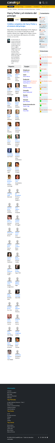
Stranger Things (19, 6)
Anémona (43, 103)
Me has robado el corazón (46, 63)
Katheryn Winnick (11, 432)
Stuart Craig (26, 106)
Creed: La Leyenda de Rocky (13, 405)
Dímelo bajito (43, 69)
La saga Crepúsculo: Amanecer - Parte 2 (15, 402)
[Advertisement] (39, 49)
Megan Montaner (11, 426)
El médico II (36, 6)
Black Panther (10, 404)
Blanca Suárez (10, 430)
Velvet (8, 418)
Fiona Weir (26, 110)
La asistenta (28, 6)
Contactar (9, 390)
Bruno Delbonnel (27, 92)
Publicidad (9, 397)
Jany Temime (26, 101)
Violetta (9, 420)
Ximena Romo (10, 425)
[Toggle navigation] (46, 2)
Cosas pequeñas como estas (46, 75)
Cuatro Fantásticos (11, 409)
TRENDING (10, 6)
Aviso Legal (9, 394)
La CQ (8, 413)
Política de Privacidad (11, 396)
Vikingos (9, 417)
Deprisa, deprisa (44, 93)
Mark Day (25, 97)
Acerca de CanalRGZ (11, 392)
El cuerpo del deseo (11, 415)
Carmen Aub (10, 428)
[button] (43, 3)
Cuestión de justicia (11, 407)
